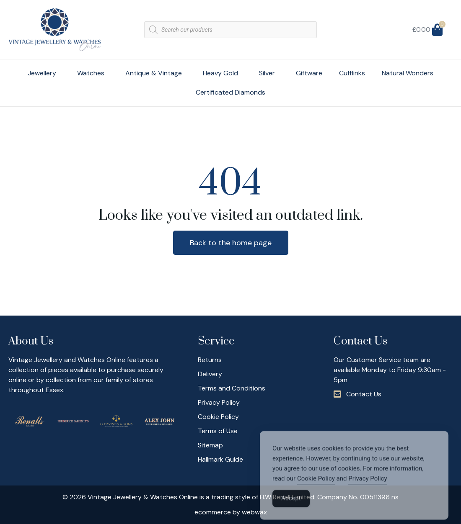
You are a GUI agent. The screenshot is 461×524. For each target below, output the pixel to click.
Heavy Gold (222, 73)
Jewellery (44, 73)
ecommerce (212, 512)
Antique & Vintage (155, 73)
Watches (93, 73)
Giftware (309, 73)
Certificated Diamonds (230, 92)
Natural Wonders (407, 73)
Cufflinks (352, 73)
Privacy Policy (367, 488)
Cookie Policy (316, 488)
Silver (269, 73)
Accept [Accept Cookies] (291, 507)
